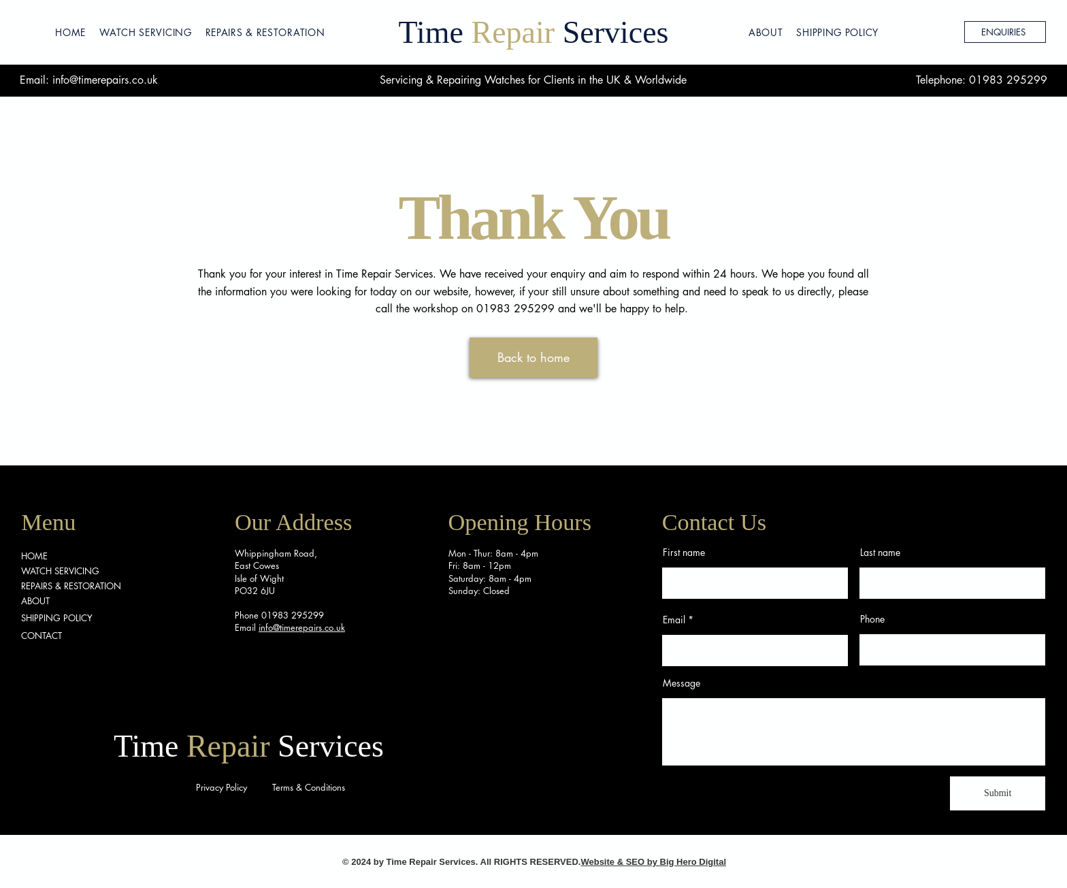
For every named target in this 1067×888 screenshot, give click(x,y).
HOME (34, 556)
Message (681, 683)
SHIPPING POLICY (57, 618)
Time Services (534, 32)
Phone (872, 619)
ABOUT (35, 601)
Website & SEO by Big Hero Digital (653, 862)
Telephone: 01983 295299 (981, 80)
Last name (880, 552)
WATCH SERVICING (60, 571)
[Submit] (997, 793)
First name (684, 552)
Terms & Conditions (308, 787)
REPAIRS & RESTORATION (71, 586)
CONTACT (41, 635)
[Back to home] (534, 358)
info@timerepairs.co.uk (105, 80)
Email (674, 620)
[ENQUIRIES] (1005, 32)
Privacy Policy (221, 787)
